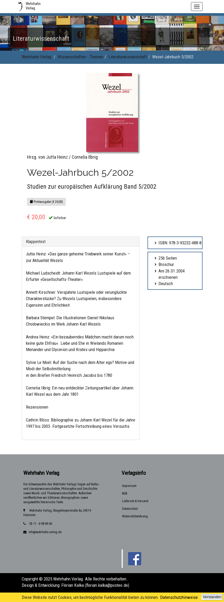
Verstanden (212, 597)
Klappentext (36, 241)
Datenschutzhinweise (179, 597)
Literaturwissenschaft (127, 56)
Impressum (129, 486)
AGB (124, 493)
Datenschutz (130, 509)
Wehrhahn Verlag (36, 56)
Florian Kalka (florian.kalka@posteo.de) (95, 585)
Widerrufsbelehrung (135, 516)
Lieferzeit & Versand (135, 501)
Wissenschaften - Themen (80, 56)
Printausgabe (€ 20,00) (46, 202)
